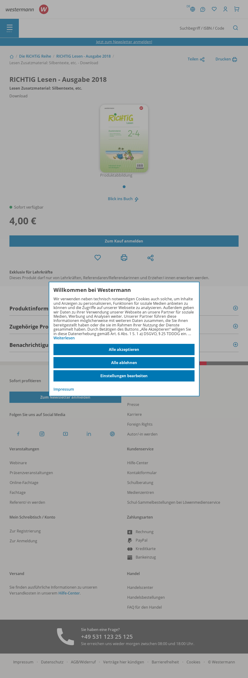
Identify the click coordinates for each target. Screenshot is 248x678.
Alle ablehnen (124, 362)
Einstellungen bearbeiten (124, 375)
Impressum (63, 389)
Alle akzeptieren (124, 349)
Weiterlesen (64, 338)
